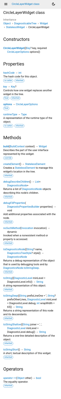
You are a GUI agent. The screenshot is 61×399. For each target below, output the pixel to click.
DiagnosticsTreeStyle (19, 253)
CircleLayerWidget (13, 48)
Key (28, 48)
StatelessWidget (15, 27)
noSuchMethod (11, 228)
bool (38, 378)
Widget (44, 23)
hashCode (8, 72)
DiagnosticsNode (17, 185)
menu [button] (6, 4)
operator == (9, 378)
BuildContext (17, 146)
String (30, 249)
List (37, 181)
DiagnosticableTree (25, 23)
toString (7, 278)
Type (24, 114)
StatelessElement (35, 164)
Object (7, 23)
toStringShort (10, 349)
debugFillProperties (14, 202)
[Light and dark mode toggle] (53, 4)
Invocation (27, 228)
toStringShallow (12, 324)
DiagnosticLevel (23, 278)
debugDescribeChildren (16, 181)
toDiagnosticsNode (14, 249)
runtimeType (10, 114)
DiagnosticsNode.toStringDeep (21, 267)
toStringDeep (10, 295)
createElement (11, 164)
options (7, 104)
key (5, 86)
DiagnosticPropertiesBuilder (23, 206)
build (6, 146)
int (19, 72)
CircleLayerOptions (18, 51)
